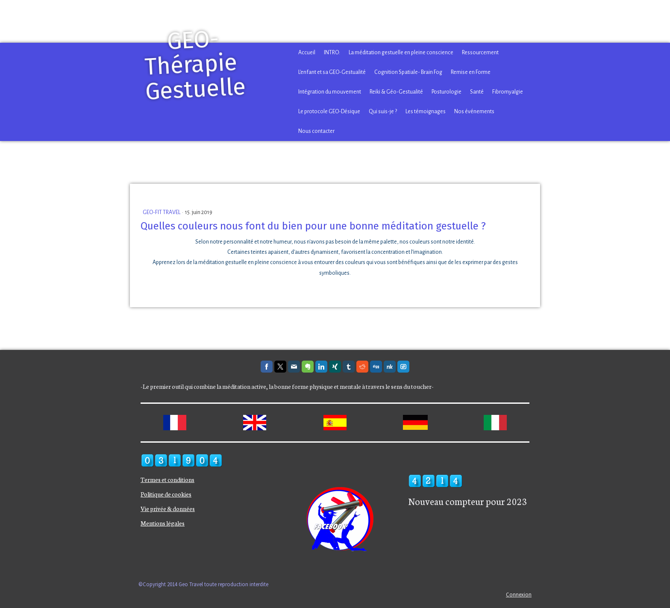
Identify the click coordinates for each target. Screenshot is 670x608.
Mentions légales (163, 523)
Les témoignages (426, 112)
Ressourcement (480, 53)
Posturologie (446, 92)
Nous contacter (316, 131)
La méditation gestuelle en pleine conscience (401, 53)
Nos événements (474, 112)
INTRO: (332, 53)
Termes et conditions (167, 479)
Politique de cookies (166, 494)
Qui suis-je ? (383, 112)
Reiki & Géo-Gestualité (396, 92)
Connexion (519, 594)
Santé (477, 92)
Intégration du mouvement (329, 92)
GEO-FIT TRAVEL (162, 212)
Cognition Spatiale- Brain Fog (408, 72)
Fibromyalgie (507, 92)
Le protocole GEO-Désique (329, 112)
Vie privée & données (168, 508)
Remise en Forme (471, 72)
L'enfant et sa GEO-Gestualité (332, 72)
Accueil (306, 53)
